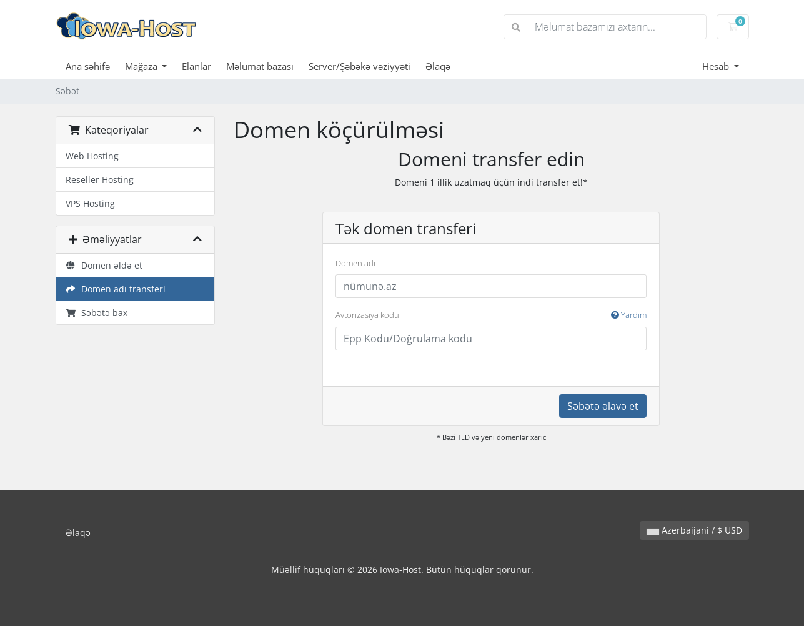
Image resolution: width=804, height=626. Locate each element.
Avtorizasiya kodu (491, 315)
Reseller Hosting (100, 180)
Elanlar (196, 66)
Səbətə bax (97, 313)
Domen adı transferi (116, 289)
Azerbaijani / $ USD (694, 530)
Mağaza (142, 66)
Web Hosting (92, 156)
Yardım (629, 314)
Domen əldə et (104, 265)
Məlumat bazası (260, 66)
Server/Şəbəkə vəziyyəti (359, 66)
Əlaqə (437, 66)
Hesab (717, 66)
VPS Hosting (90, 203)
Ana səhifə (88, 66)
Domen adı (355, 263)
